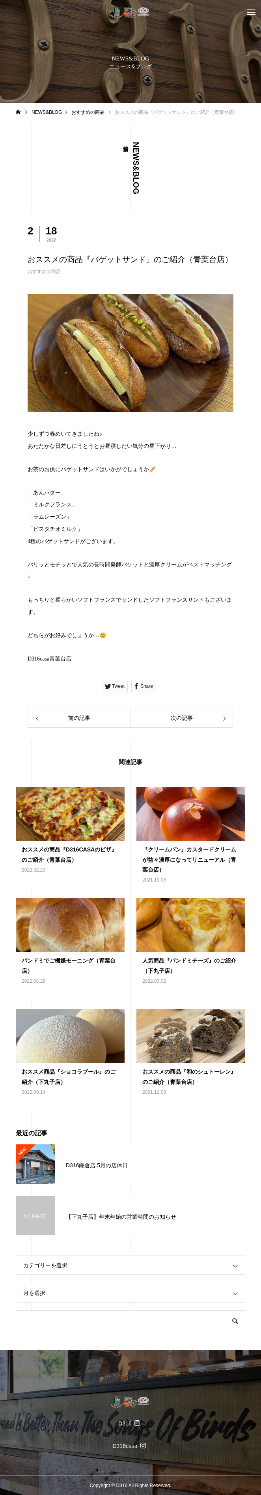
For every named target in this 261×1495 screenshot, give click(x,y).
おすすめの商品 (44, 271)
